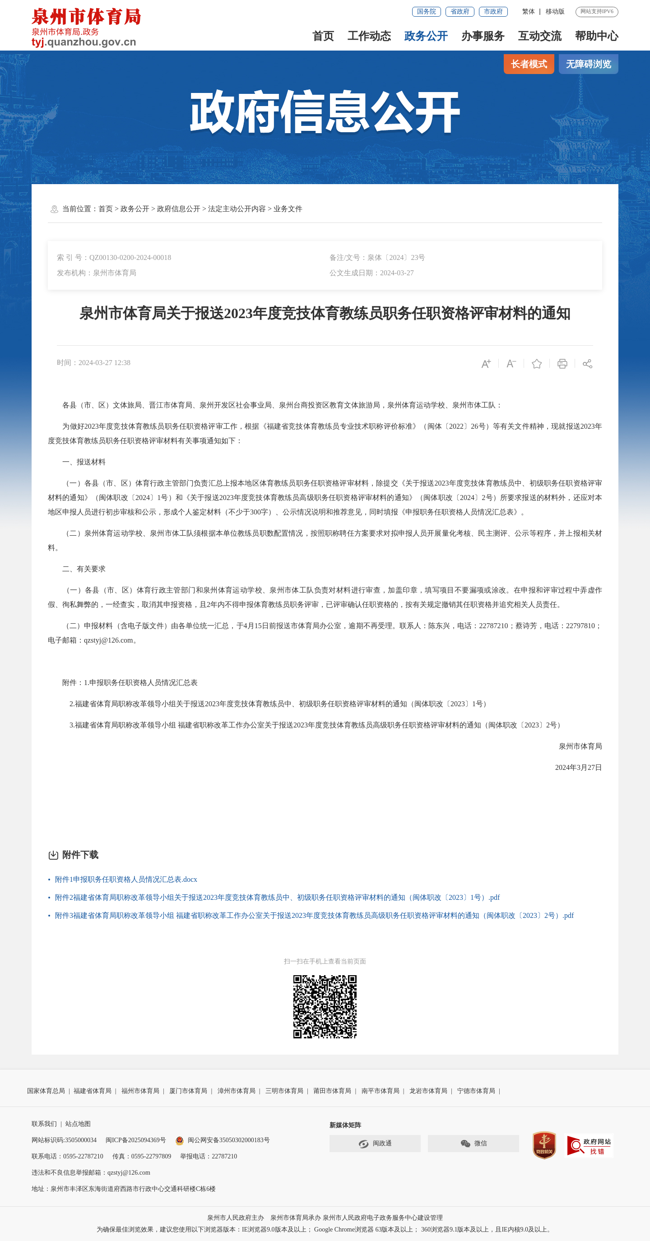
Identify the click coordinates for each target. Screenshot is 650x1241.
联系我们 (44, 1124)
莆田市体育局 (332, 1091)
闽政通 (375, 1144)
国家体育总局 (46, 1091)
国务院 (426, 11)
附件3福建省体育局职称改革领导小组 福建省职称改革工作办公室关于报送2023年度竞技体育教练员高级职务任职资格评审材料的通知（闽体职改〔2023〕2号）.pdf (314, 915)
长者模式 (529, 64)
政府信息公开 (178, 209)
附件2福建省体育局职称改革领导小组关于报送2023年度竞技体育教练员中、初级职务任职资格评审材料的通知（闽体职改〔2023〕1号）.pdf (277, 897)
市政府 (493, 11)
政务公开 (426, 36)
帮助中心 (596, 36)
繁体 (528, 11)
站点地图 (78, 1124)
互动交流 (540, 36)
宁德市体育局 (476, 1091)
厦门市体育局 (188, 1091)
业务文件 (288, 209)
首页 (323, 36)
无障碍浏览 (588, 64)
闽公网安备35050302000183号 (222, 1140)
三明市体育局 (284, 1091)
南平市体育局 (380, 1091)
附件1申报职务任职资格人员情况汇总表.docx (126, 879)
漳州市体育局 (236, 1091)
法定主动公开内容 (237, 209)
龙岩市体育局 (428, 1091)
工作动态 (369, 36)
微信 (473, 1144)
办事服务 (483, 36)
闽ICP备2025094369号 (136, 1140)
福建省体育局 (92, 1091)
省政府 (459, 11)
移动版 (555, 11)
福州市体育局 (140, 1091)
